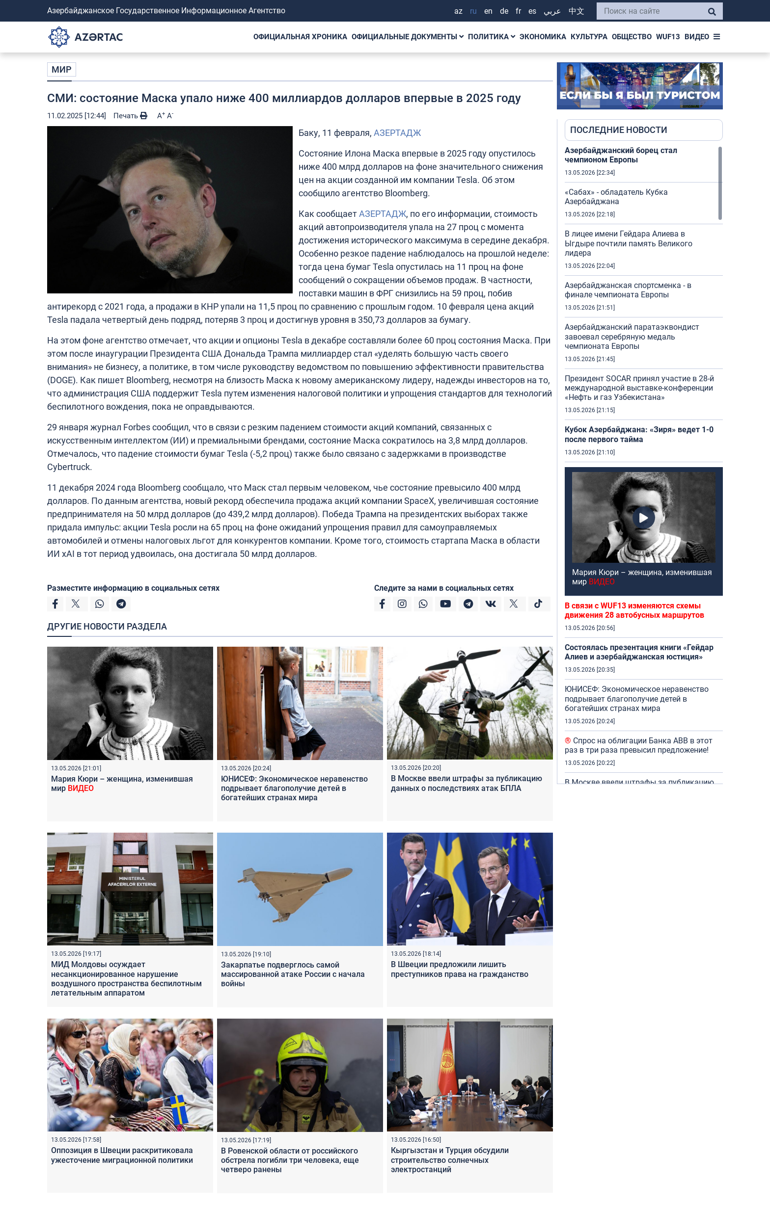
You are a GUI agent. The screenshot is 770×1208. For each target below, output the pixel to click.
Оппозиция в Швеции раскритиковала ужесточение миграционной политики (122, 1155)
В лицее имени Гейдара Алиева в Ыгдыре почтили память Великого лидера (628, 243)
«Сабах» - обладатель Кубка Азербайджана (616, 196)
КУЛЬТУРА (589, 36)
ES (532, 11)
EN (488, 11)
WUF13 (668, 36)
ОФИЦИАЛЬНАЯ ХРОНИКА (300, 36)
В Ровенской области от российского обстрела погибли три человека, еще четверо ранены (290, 1160)
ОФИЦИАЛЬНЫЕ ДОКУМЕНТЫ (408, 36)
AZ (458, 11)
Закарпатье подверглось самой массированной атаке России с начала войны (293, 974)
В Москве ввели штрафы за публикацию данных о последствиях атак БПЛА (466, 783)
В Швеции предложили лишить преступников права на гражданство (459, 969)
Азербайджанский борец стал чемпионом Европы (621, 155)
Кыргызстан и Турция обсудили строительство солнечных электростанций (450, 1160)
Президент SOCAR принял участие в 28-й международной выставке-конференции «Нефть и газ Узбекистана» (639, 388)
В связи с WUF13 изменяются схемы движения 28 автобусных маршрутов (634, 610)
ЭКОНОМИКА (543, 36)
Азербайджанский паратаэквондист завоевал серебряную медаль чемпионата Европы (632, 336)
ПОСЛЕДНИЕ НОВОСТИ (618, 130)
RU (473, 11)
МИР (62, 69)
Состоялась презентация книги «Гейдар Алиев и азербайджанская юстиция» (639, 652)
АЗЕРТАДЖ (397, 133)
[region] (644, 465)
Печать (130, 115)
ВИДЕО (697, 36)
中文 (576, 11)
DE (504, 11)
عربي (552, 11)
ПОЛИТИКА (491, 36)
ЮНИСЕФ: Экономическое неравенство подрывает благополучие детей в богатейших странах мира (294, 788)
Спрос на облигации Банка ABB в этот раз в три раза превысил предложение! (639, 745)
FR (518, 11)
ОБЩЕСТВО (632, 36)
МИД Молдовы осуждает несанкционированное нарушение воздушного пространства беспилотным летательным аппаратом (126, 979)
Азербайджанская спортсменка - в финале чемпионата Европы (628, 290)
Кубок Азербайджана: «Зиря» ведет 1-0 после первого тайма (639, 434)
